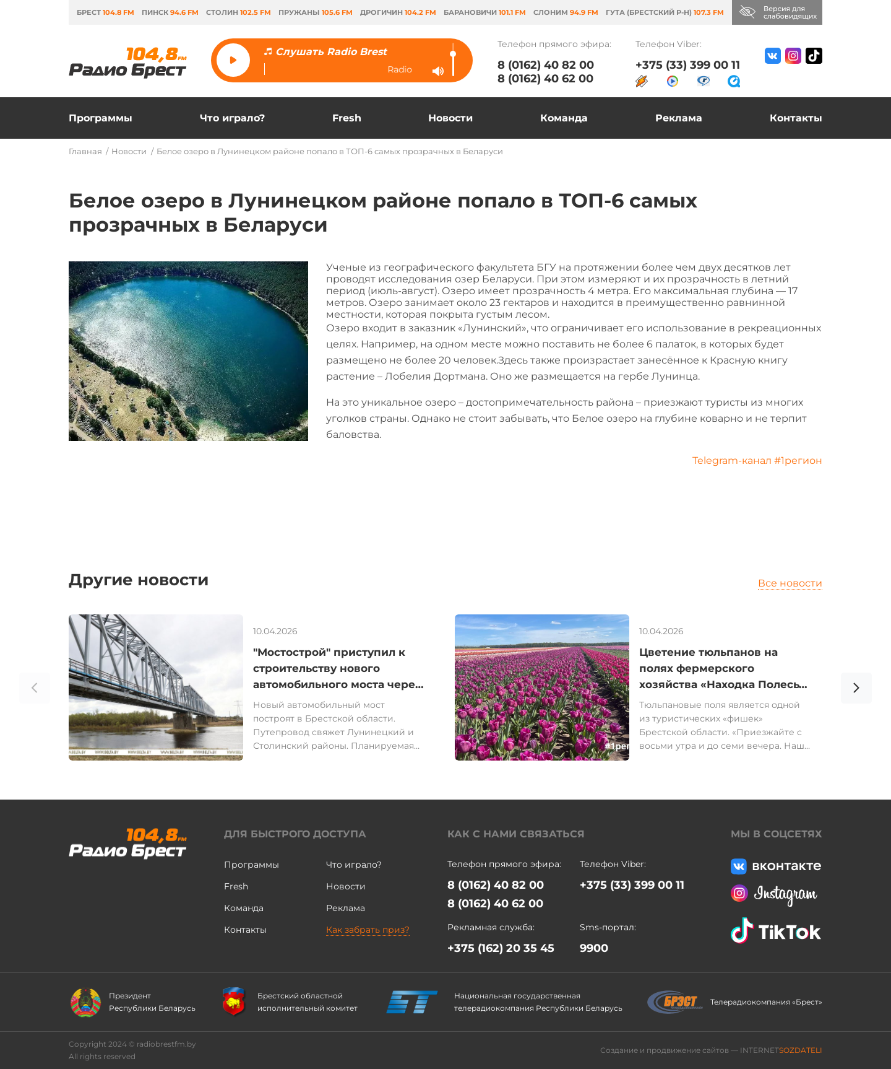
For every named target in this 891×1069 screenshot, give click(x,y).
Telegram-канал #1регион (757, 460)
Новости (450, 118)
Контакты (796, 118)
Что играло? (232, 118)
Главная (85, 151)
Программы (100, 118)
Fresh (346, 118)
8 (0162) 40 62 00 (545, 78)
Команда (564, 118)
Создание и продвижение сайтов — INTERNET (711, 1050)
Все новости (790, 583)
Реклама (678, 118)
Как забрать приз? (368, 929)
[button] (856, 689)
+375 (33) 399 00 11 (687, 65)
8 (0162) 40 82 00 (545, 65)
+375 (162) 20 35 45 (500, 948)
